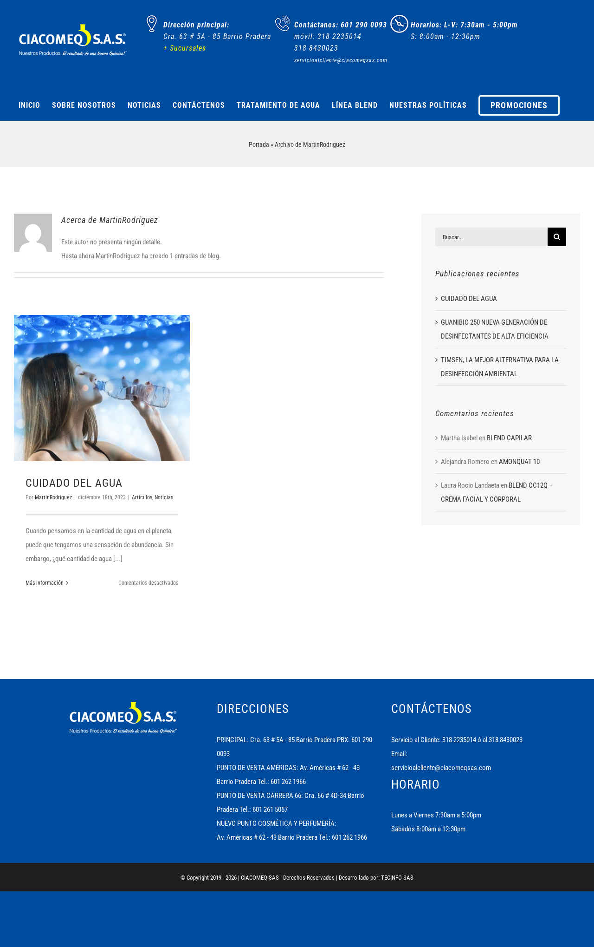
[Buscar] (557, 237)
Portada (259, 144)
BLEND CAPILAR (509, 438)
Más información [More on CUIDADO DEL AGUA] (45, 583)
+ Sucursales (184, 48)
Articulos (142, 497)
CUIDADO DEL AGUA (74, 483)
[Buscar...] (491, 237)
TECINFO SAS (397, 877)
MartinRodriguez (53, 497)
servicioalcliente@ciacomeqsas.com (441, 768)
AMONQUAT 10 (519, 461)
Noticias (164, 497)
